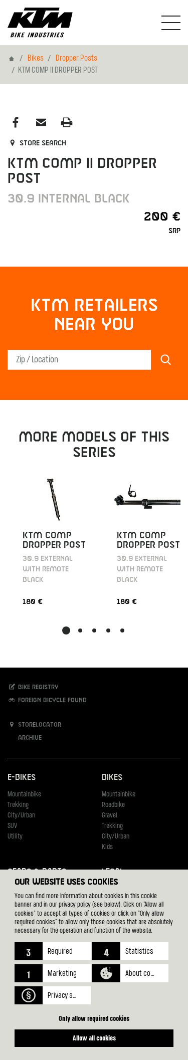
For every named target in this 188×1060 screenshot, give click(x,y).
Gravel (109, 815)
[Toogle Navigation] (170, 22)
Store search (37, 143)
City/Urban (21, 815)
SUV (12, 826)
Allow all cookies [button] (94, 1037)
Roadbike (113, 805)
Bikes (36, 59)
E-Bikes (22, 777)
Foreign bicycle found (47, 700)
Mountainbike (24, 794)
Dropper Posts (76, 59)
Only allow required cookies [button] (94, 1018)
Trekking (18, 805)
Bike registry (33, 687)
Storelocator (34, 724)
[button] (53, 951)
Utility (15, 836)
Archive (25, 737)
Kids (107, 847)
